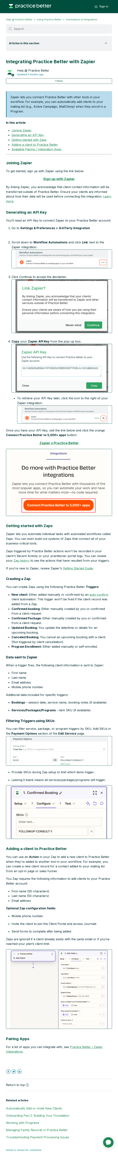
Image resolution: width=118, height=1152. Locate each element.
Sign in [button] (103, 6)
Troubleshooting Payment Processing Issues (37, 1137)
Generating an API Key (28, 135)
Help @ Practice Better (19, 19)
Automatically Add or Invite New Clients (34, 1108)
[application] (108, 1142)
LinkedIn (19, 1071)
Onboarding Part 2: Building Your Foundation (37, 1115)
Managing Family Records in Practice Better (37, 1130)
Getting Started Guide (78, 568)
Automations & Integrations (81, 19)
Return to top (17, 1085)
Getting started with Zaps (29, 140)
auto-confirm (99, 594)
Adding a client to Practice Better (35, 144)
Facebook (8, 1071)
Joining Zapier (22, 130)
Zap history (22, 560)
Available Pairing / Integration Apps (36, 149)
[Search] (59, 28)
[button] (62, 258)
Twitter (14, 1071)
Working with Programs (22, 1123)
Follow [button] (59, 81)
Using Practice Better (49, 19)
